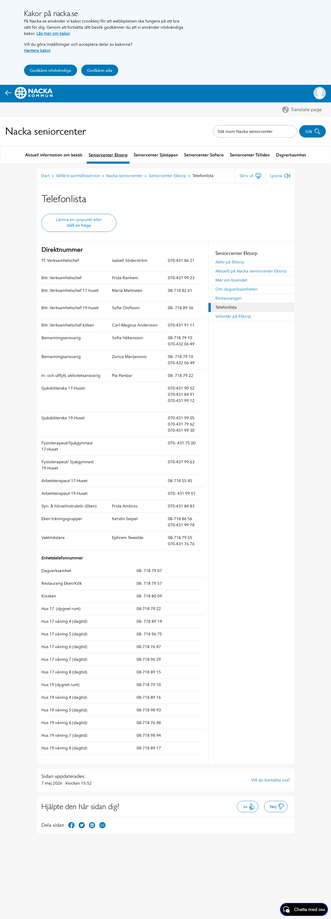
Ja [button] (249, 806)
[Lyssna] (280, 175)
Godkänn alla (99, 70)
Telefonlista (226, 306)
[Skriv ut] (250, 175)
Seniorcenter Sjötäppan (156, 154)
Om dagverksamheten (236, 288)
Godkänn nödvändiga (50, 70)
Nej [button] (277, 806)
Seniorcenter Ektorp (108, 154)
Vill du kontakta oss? (270, 779)
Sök (312, 131)
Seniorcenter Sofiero (204, 154)
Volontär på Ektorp (233, 315)
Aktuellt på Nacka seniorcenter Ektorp (251, 270)
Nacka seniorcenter (45, 131)
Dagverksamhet (291, 154)
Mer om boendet (231, 279)
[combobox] (255, 131)
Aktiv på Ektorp (229, 261)
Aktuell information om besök (53, 154)
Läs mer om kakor (53, 33)
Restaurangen (228, 297)
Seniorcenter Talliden (250, 154)
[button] (319, 93)
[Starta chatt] (304, 909)
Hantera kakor (37, 50)
